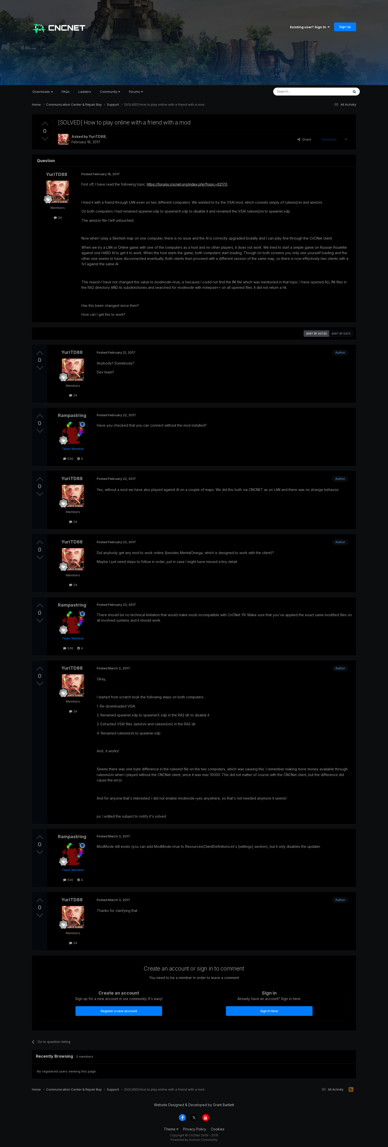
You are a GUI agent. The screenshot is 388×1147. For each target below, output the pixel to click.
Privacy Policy (194, 1129)
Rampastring (72, 415)
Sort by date (341, 333)
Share (304, 139)
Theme (171, 1129)
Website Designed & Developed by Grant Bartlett (194, 1105)
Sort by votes (316, 333)
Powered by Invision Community (194, 1140)
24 (58, 218)
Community (110, 92)
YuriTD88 (97, 136)
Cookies (217, 1129)
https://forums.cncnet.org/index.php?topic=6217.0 (187, 184)
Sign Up (345, 27)
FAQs (66, 92)
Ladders (84, 92)
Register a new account (119, 1011)
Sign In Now (269, 1011)
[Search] (298, 92)
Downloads (43, 92)
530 (68, 459)
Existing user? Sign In (310, 27)
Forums (136, 92)
